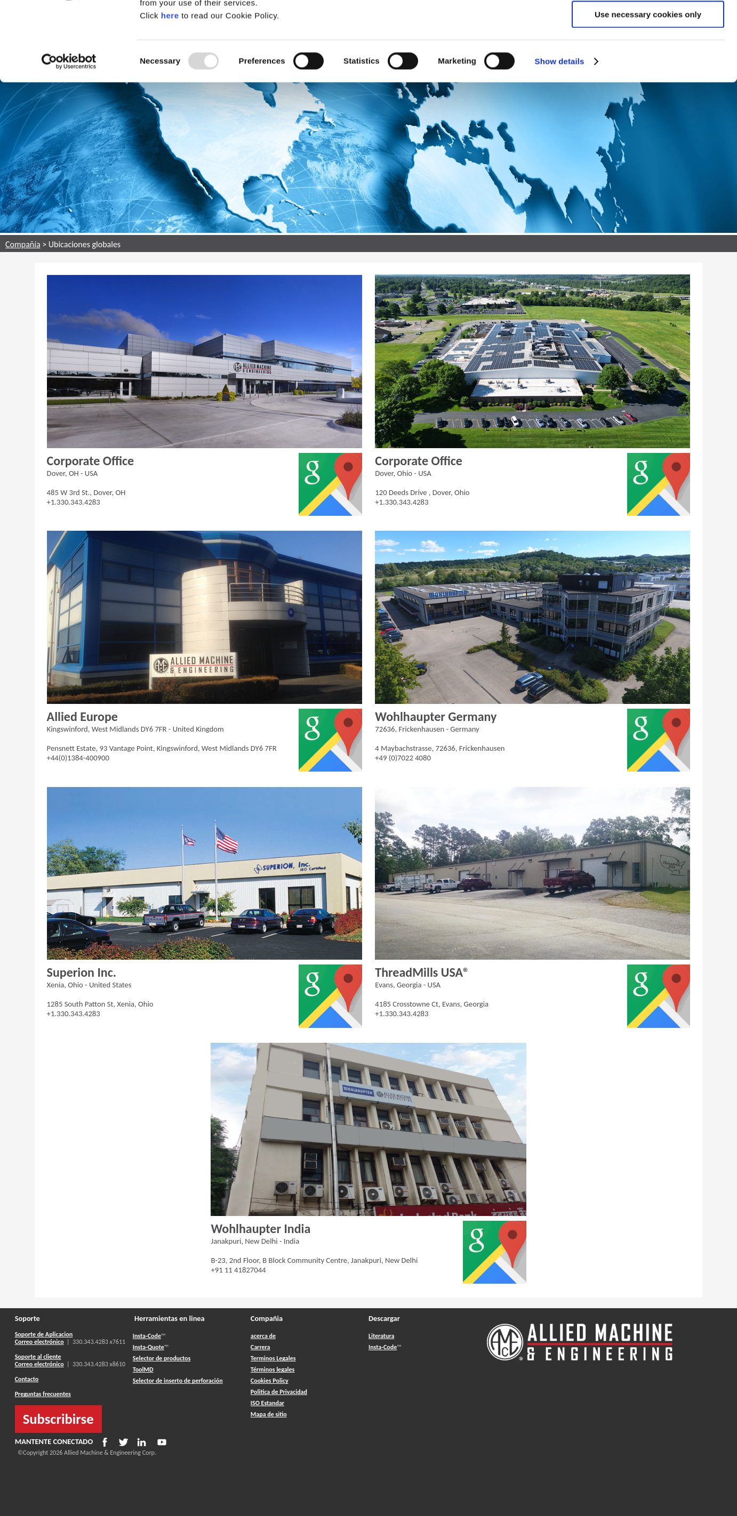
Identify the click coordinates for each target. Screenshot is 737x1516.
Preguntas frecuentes (43, 1394)
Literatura (381, 1336)
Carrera (260, 1347)
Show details (559, 135)
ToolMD (143, 1369)
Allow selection (648, 57)
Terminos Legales (273, 1358)
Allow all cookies (648, 26)
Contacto (27, 1379)
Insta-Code (147, 1336)
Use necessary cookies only (648, 88)
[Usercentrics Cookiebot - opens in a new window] (69, 136)
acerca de (263, 1336)
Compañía (23, 244)
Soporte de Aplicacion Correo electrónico (44, 1338)
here (170, 89)
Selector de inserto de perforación (178, 1380)
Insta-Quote (148, 1347)
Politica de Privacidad (279, 1392)
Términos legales (272, 1369)
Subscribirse (58, 1419)
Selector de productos (162, 1358)
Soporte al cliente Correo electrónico (39, 1360)
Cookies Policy (270, 1380)
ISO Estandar (267, 1403)
